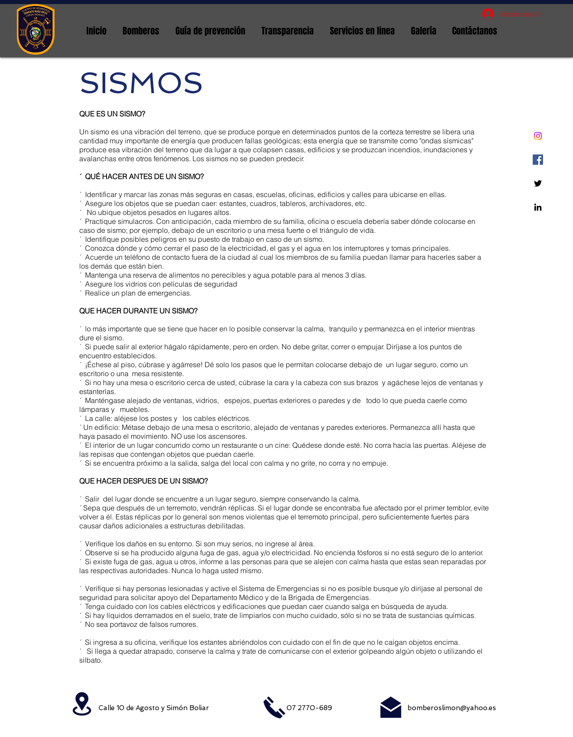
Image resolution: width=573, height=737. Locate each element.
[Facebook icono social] (538, 159)
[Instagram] (538, 136)
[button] (141, 31)
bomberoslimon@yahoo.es (451, 708)
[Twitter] (538, 183)
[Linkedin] (538, 207)
